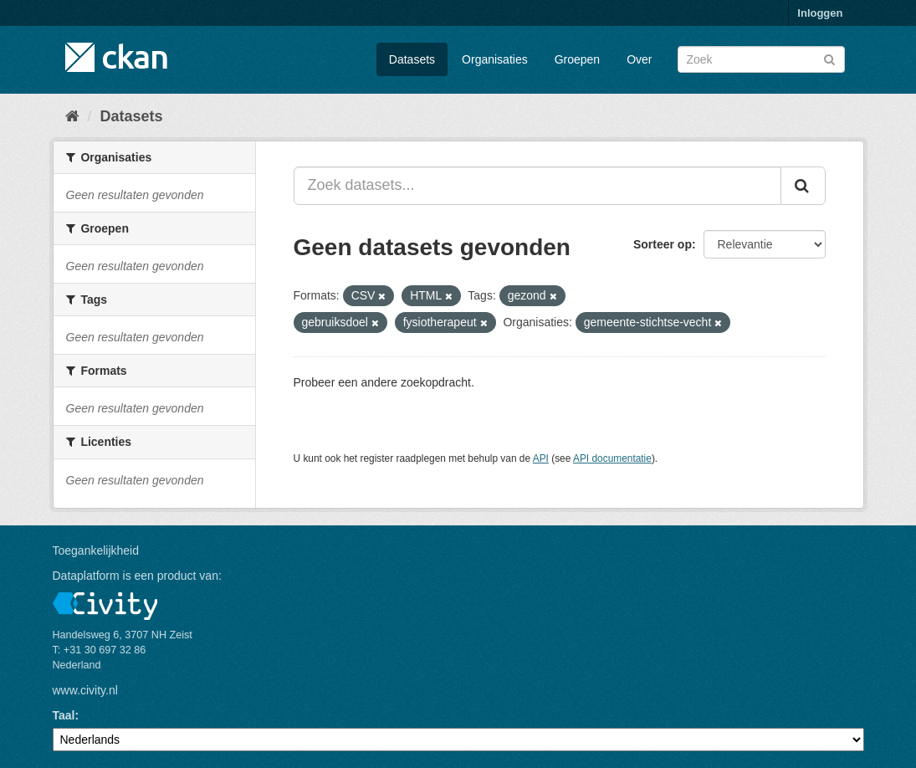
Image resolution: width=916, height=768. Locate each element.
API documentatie (612, 458)
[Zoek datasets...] (537, 185)
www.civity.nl (85, 690)
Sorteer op (662, 244)
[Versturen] (829, 58)
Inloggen (819, 13)
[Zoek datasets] (761, 59)
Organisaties (495, 59)
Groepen (577, 59)
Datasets (412, 59)
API (541, 458)
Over (639, 59)
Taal (64, 715)
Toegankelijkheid (96, 550)
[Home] (72, 116)
